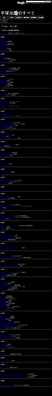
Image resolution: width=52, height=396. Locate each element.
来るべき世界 (4, 79)
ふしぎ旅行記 (4, 68)
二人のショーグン (5, 354)
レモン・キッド (4, 106)
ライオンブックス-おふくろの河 (9, 264)
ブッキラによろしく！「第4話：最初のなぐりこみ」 (14, 377)
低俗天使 (3, 305)
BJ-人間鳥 (3, 275)
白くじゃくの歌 (4, 164)
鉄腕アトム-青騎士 (5, 204)
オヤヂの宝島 (4, 33)
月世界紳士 (3, 48)
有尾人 (2, 58)
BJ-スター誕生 (4, 299)
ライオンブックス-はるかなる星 (9, 272)
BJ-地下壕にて (4, 300)
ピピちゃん (3, 85)
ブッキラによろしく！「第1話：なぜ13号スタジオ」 (14, 374)
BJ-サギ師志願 (4, 303)
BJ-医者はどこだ (5, 273)
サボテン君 (3, 80)
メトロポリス (4, 60)
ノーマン (3, 228)
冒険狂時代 (3, 83)
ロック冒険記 (4, 93)
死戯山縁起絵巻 (4, 190)
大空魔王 (3, 44)
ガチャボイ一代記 (5, 246)
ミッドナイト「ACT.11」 (7, 385)
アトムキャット (4, 383)
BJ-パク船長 (4, 283)
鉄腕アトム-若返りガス (6, 123)
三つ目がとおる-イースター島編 (9, 326)
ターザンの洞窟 (4, 61)
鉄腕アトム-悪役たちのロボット (9, 196)
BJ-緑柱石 (3, 296)
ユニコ (2, 328)
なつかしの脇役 (4, 309)
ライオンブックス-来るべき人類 (9, 138)
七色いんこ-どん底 (5, 360)
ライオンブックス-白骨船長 (7, 144)
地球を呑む (3, 227)
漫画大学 (3, 71)
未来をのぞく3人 (5, 154)
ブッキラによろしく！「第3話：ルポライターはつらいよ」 (16, 375)
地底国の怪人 (4, 40)
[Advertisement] (34, 7)
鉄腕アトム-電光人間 (6, 122)
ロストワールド (4, 50)
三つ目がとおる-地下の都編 (7, 337)
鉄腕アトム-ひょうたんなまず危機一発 (10, 206)
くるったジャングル (6, 69)
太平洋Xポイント (5, 101)
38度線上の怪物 (4, 103)
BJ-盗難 (2, 319)
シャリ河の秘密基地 (6, 47)
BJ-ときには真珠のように (7, 285)
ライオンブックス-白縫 (6, 256)
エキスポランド (4, 249)
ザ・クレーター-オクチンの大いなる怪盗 (11, 247)
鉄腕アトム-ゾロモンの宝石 (7, 216)
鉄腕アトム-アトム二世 (6, 306)
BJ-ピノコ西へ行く (5, 316)
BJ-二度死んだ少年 (5, 282)
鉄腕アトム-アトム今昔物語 (7, 217)
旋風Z (2, 146)
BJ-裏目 (2, 345)
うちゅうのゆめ (4, 165)
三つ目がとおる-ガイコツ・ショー (9, 325)
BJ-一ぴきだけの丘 (5, 336)
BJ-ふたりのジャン (5, 286)
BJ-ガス (2, 297)
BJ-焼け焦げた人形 (5, 288)
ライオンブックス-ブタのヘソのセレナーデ (11, 257)
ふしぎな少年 (4, 183)
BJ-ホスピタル (4, 320)
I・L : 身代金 (4, 239)
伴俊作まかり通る (5, 181)
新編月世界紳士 (4, 82)
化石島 (2, 86)
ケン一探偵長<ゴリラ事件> (7, 125)
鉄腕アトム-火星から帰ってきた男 (9, 225)
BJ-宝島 (2, 302)
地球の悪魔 (3, 114)
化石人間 (3, 95)
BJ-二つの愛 (4, 289)
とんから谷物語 (4, 126)
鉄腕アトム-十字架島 (6, 152)
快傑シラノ (3, 104)
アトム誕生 (3, 308)
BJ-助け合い (4, 344)
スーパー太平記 (4, 155)
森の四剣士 (3, 41)
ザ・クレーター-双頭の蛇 (7, 236)
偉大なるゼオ (4, 198)
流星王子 (3, 128)
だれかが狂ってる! (5, 172)
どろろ (2, 218)
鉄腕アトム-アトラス (6, 135)
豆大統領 (3, 107)
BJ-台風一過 (4, 347)
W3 (1, 207)
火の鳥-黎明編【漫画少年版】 (8, 115)
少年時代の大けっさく (6, 209)
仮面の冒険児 (4, 43)
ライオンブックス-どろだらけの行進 (10, 265)
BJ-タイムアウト (5, 317)
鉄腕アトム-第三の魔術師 (7, 180)
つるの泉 (3, 136)
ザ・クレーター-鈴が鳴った (7, 238)
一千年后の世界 (4, 45)
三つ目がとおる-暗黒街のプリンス (9, 323)
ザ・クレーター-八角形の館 (7, 235)
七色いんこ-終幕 (5, 367)
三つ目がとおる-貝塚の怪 (7, 322)
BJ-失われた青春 (5, 334)
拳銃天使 (3, 57)
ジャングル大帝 (4, 72)
